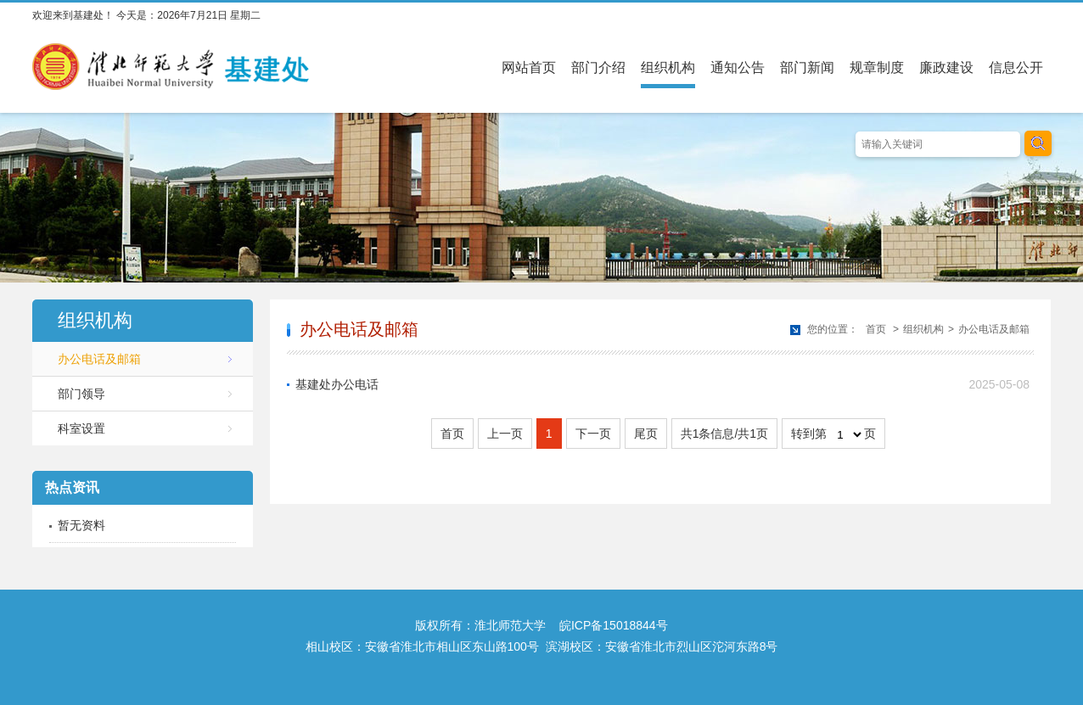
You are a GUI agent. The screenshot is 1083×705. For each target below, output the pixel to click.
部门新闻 (807, 67)
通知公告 (737, 67)
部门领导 (81, 393)
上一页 (505, 433)
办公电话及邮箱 (99, 359)
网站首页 (529, 67)
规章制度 (877, 67)
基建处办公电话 (337, 384)
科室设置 (81, 428)
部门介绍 (598, 67)
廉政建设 (946, 67)
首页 (876, 329)
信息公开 (1016, 67)
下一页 (593, 433)
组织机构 (668, 67)
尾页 (646, 433)
